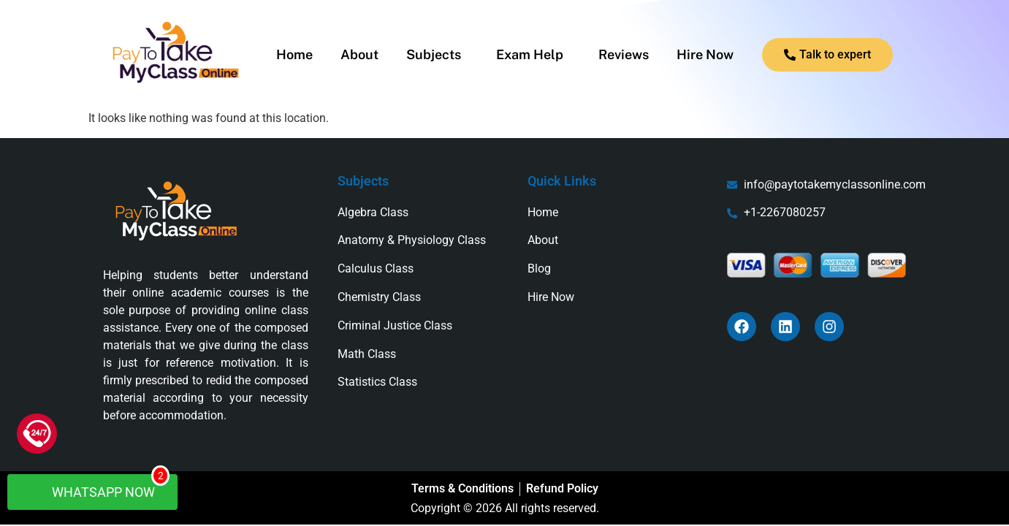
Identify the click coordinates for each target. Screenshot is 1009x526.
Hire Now (705, 54)
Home (294, 54)
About (359, 54)
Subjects (433, 54)
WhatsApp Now (100, 487)
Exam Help (529, 54)
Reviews (623, 54)
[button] (437, 54)
